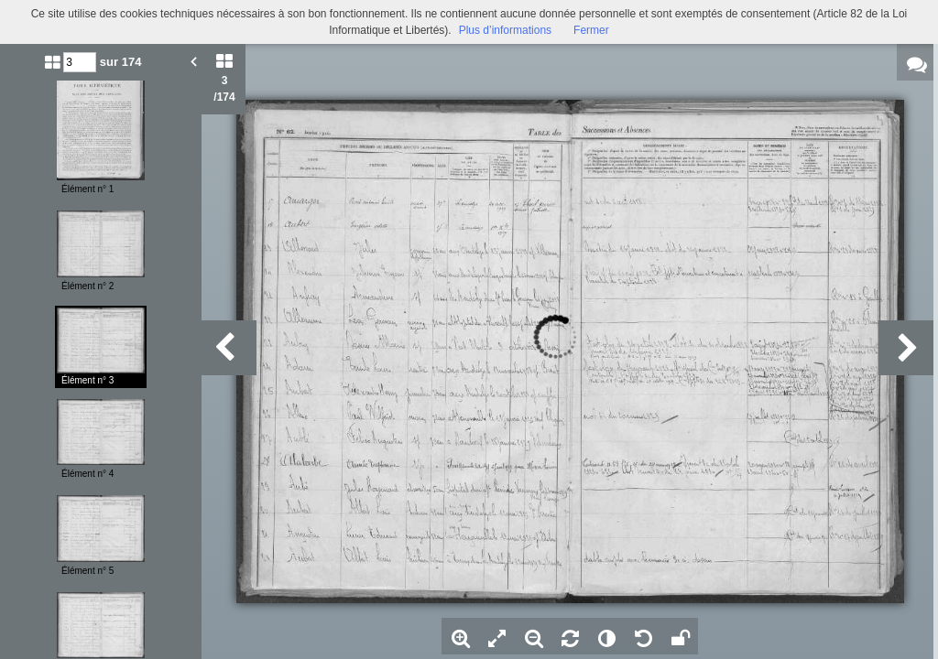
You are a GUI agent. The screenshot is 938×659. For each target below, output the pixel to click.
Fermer (591, 30)
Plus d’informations (505, 30)
